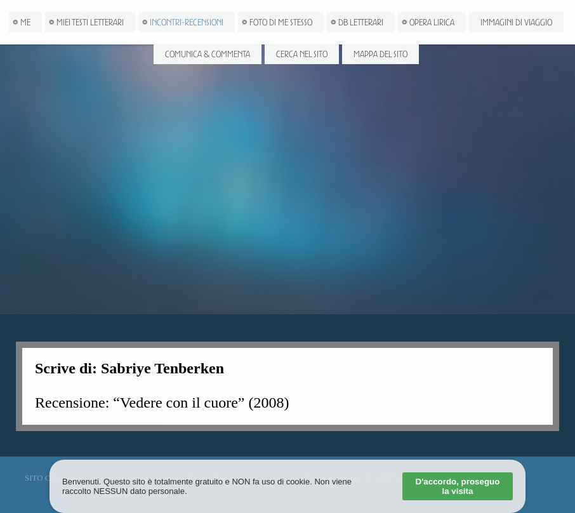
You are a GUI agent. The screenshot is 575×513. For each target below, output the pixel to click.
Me (25, 22)
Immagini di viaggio (516, 22)
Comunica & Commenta (207, 54)
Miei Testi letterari (90, 22)
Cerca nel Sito (301, 54)
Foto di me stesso (280, 22)
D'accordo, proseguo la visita (458, 486)
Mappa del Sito (380, 54)
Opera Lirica (431, 22)
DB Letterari (360, 22)
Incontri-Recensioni (186, 22)
